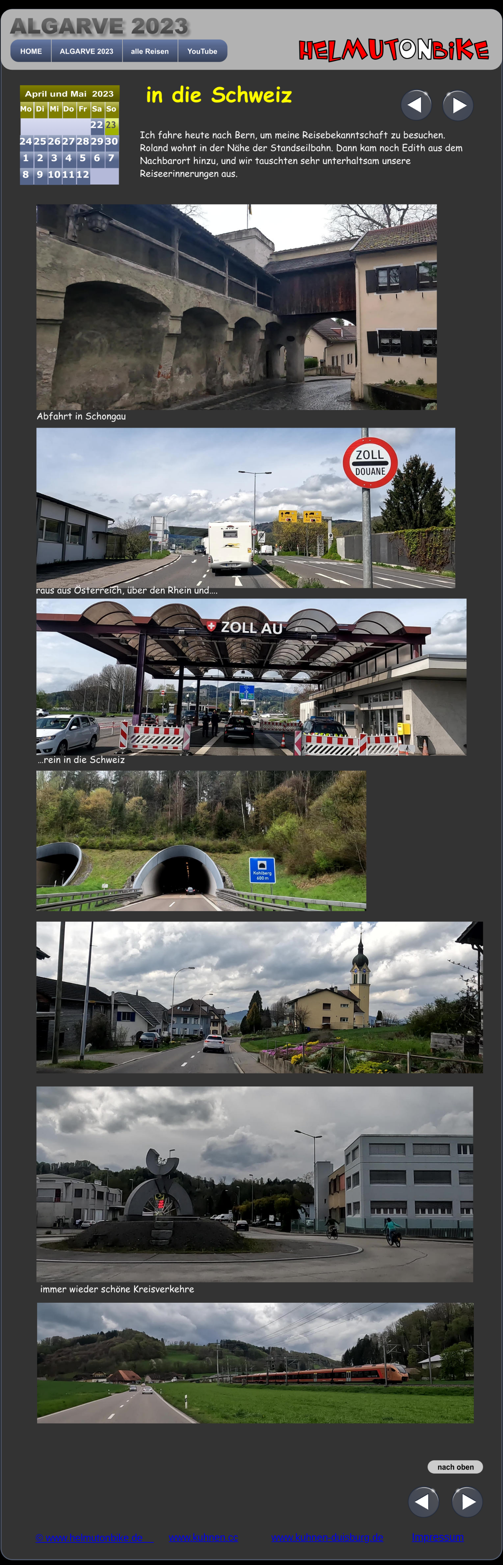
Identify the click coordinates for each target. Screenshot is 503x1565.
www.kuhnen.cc (203, 1537)
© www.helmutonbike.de (95, 1538)
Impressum (438, 1536)
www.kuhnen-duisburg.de (328, 1537)
